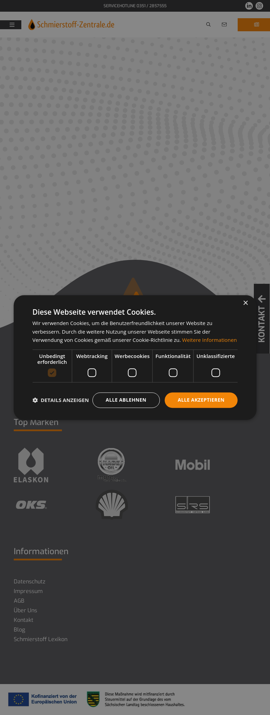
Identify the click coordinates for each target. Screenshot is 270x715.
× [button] (245, 303)
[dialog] (135, 357)
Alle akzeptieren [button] (201, 399)
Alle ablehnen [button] (126, 399)
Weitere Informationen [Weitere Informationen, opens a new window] (209, 340)
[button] (60, 400)
